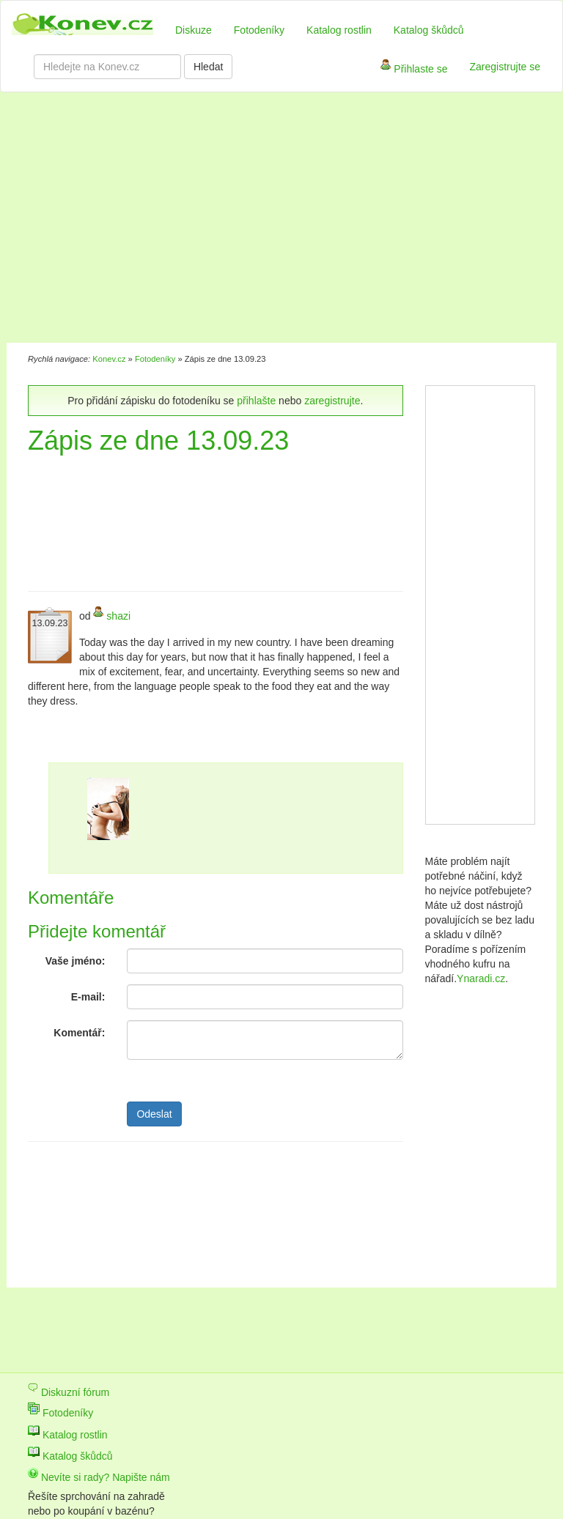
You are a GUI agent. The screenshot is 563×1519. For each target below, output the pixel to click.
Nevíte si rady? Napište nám (99, 1477)
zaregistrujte (332, 400)
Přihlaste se (413, 70)
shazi (118, 616)
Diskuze (193, 30)
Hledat (208, 67)
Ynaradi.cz (481, 978)
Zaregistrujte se (505, 67)
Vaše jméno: (75, 961)
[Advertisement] (218, 219)
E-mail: (88, 997)
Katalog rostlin (339, 30)
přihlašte (256, 400)
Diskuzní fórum (68, 1392)
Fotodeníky (259, 30)
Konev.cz (108, 358)
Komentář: (79, 1033)
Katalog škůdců (429, 30)
